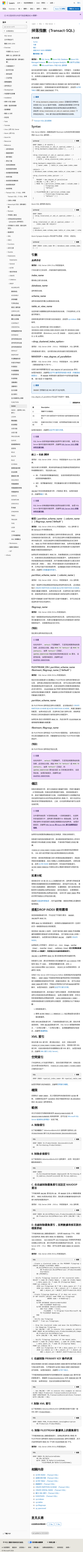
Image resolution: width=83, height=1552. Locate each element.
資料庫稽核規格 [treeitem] (16, 339)
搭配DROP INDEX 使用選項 (42, 50)
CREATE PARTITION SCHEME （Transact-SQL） (53, 1487)
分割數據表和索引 (49, 570)
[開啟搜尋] (74, 3)
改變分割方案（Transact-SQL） (47, 1478)
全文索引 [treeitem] (14, 394)
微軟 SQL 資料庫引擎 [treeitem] (13, 55)
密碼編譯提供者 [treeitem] (16, 331)
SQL (40, 24)
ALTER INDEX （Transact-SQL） (47, 1475)
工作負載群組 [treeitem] (15, 535)
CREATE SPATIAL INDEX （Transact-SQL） (51, 1490)
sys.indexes (72, 319)
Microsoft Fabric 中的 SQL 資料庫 (54, 65)
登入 (78, 3)
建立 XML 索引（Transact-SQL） (48, 1493)
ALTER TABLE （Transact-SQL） (47, 1481)
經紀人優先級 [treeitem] (15, 307)
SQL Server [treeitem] (8, 36)
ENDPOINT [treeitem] (14, 355)
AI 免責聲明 (6, 1547)
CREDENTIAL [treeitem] (15, 327)
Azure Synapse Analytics (57, 62)
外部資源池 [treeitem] (15, 374)
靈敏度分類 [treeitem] (15, 476)
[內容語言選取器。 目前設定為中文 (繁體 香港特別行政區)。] (13, 1542)
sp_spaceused (41, 1508)
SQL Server (49, 24)
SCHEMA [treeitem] (14, 464)
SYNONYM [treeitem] (15, 512)
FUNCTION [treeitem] (15, 402)
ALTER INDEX (44, 864)
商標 (67, 1547)
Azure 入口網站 (60, 9)
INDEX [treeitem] (13, 406)
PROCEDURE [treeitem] (15, 436)
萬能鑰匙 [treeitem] (14, 421)
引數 (34, 45)
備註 (34, 47)
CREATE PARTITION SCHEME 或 (47, 588)
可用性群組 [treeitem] (15, 303)
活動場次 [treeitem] (14, 386)
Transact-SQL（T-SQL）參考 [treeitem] (17, 196)
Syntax (35, 42)
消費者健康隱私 (47, 1547)
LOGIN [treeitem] (13, 417)
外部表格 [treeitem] (14, 378)
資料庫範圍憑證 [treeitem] (16, 347)
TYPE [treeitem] (12, 523)
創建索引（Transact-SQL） (46, 1484)
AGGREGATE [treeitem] (15, 287)
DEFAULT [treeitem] (14, 351)
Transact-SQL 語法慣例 (42, 120)
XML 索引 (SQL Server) (49, 1051)
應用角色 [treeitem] (14, 291)
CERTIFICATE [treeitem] (15, 311)
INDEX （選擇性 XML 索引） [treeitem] (18, 411)
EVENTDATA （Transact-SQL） (47, 1496)
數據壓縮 (44, 1031)
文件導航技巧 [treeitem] (8, 40)
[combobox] (15, 26)
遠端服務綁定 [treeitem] (15, 444)
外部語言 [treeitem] (14, 366)
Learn (34, 24)
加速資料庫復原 (43, 901)
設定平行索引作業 (56, 430)
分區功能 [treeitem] (14, 428)
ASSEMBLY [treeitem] (14, 295)
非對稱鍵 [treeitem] (14, 299)
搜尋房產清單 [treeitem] (15, 468)
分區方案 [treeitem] (14, 432)
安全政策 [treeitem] (14, 472)
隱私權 (36, 1547)
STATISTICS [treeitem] (15, 504)
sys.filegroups (41, 1505)
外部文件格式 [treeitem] (15, 363)
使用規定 (60, 1547)
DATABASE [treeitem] (14, 335)
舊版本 (14, 1547)
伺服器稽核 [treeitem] (15, 484)
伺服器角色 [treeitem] (15, 492)
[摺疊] (26, 22)
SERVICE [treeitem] (14, 496)
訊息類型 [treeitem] (14, 425)
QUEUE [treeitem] (13, 440)
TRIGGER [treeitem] (14, 519)
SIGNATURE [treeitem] (15, 500)
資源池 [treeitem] (13, 448)
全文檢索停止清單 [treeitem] (17, 398)
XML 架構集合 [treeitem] (16, 539)
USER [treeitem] (13, 527)
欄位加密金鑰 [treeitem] (15, 315)
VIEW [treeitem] (13, 531)
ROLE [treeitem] (13, 452)
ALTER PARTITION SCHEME (69, 588)
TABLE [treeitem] (13, 515)
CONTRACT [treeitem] (15, 323)
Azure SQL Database (60, 59)
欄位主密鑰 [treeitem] (15, 319)
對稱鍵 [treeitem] (13, 508)
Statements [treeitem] (13, 260)
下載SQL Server (74, 9)
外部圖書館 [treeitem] (15, 371)
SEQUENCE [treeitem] (15, 480)
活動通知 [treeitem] (14, 382)
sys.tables (39, 1502)
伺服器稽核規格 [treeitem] (16, 488)
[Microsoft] (4, 3)
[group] (56, 172)
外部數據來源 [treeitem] (15, 359)
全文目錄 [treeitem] (14, 390)
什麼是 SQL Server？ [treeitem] (13, 51)
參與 (29, 1547)
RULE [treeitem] (13, 460)
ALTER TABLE (63, 1370)
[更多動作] (79, 24)
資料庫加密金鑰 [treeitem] (16, 343)
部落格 (21, 1547)
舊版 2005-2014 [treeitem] (9, 44)
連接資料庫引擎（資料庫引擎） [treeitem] (15, 60)
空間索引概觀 (62, 1084)
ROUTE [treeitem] (13, 456)
